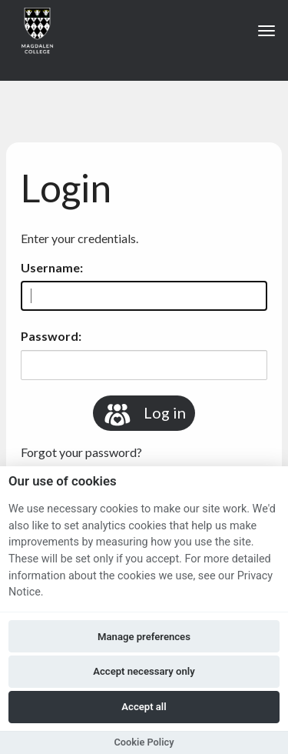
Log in (144, 414)
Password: (51, 336)
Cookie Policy (144, 742)
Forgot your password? (81, 452)
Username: (52, 267)
